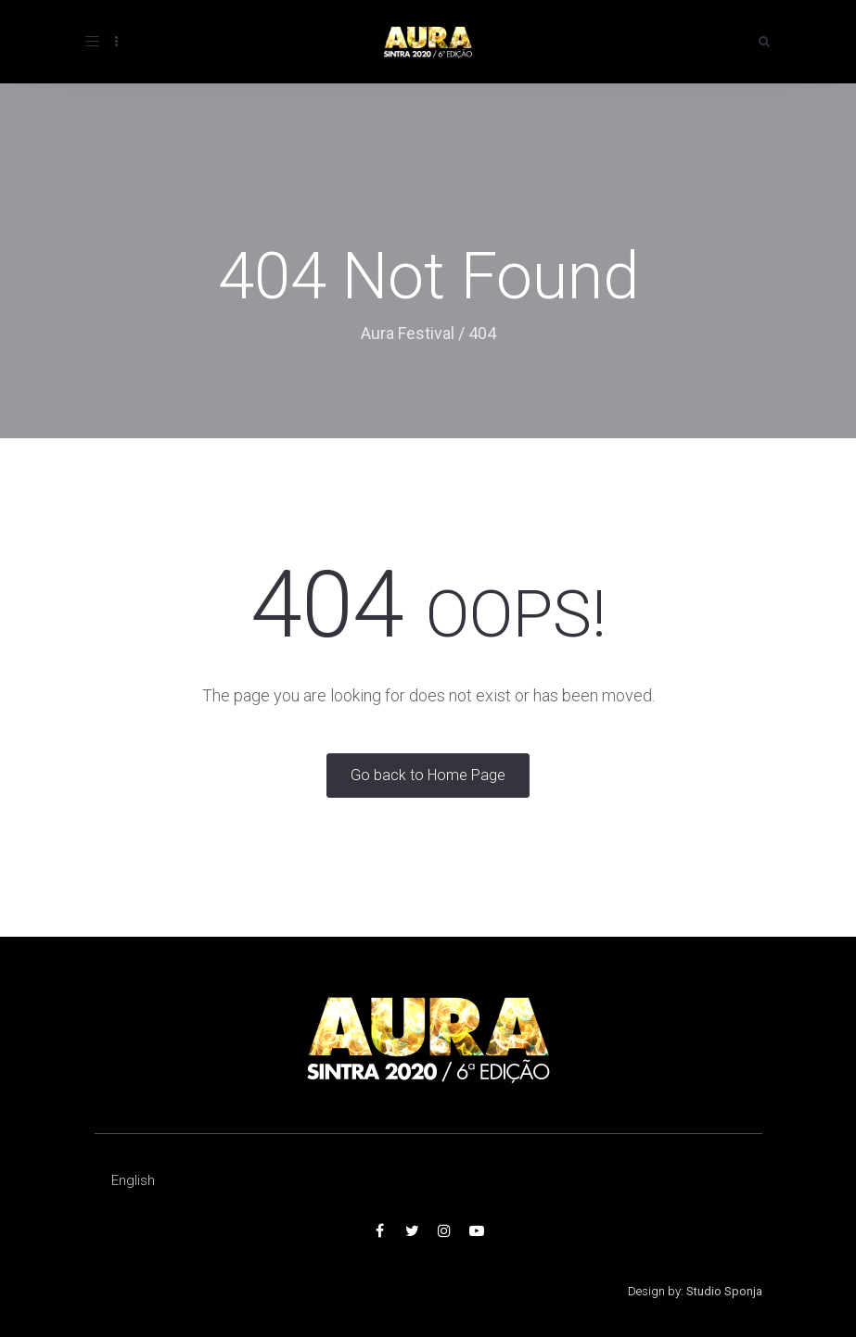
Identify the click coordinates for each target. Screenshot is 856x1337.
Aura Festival (407, 333)
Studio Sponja (724, 1291)
